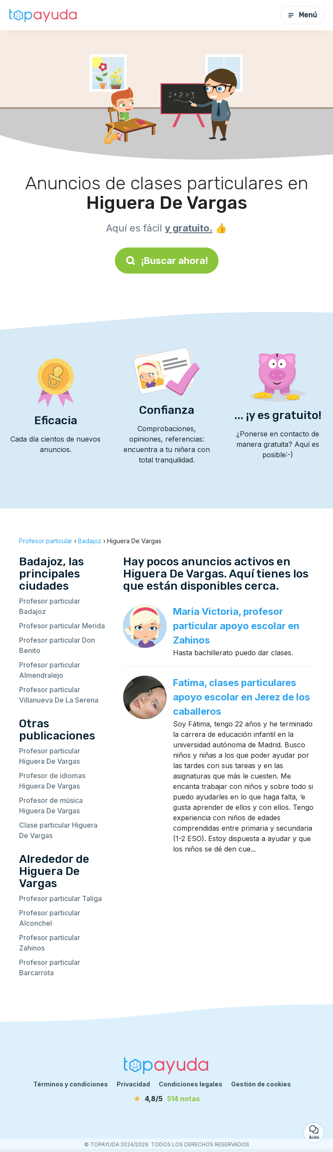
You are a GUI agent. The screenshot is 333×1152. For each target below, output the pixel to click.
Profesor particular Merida (62, 625)
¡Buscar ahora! (166, 260)
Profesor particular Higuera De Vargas (49, 756)
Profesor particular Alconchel (49, 918)
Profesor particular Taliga (60, 898)
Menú (302, 15)
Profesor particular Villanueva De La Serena (58, 694)
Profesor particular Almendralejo (49, 670)
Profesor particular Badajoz (49, 606)
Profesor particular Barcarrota (49, 967)
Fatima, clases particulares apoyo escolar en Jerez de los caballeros (241, 697)
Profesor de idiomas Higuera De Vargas (52, 780)
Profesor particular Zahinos (49, 942)
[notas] (166, 1098)
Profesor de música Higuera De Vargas (51, 805)
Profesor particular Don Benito (57, 645)
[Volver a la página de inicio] (43, 15)
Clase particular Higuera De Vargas (58, 830)
